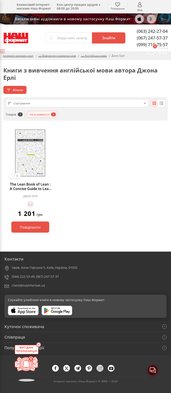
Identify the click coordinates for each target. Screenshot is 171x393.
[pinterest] (91, 370)
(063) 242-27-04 (152, 31)
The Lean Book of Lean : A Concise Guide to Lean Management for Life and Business (30, 186)
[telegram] (80, 370)
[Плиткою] (154, 103)
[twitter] (68, 370)
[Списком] (161, 103)
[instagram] (102, 370)
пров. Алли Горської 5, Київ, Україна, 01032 (44, 267)
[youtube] (113, 370)
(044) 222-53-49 (23, 276)
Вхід (139, 9)
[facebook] (57, 370)
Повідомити (30, 227)
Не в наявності (43, 114)
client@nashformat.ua (28, 285)
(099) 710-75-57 (152, 44)
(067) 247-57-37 (152, 38)
